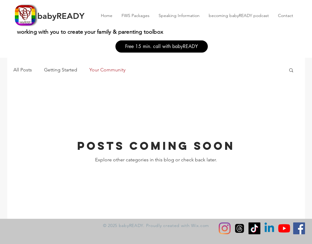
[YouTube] (284, 228)
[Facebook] (299, 228)
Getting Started (60, 70)
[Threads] (239, 228)
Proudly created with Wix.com (177, 225)
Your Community (107, 70)
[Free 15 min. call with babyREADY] (161, 46)
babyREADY (60, 16)
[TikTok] (254, 228)
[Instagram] (225, 228)
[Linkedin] (269, 228)
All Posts (22, 70)
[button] (291, 70)
